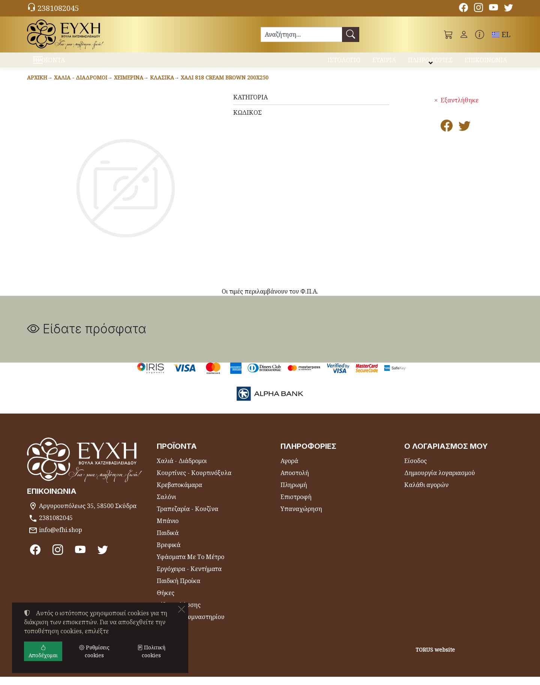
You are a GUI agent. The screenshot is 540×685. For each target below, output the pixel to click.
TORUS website (435, 657)
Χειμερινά (128, 85)
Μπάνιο (167, 529)
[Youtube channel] (493, 8)
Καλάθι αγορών (426, 493)
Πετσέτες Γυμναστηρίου (191, 625)
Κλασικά (162, 85)
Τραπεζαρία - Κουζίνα (187, 517)
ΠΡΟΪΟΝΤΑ (67, 64)
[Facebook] (463, 8)
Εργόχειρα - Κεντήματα (189, 577)
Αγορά (289, 469)
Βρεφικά (168, 553)
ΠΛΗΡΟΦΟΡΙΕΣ (430, 63)
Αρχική (37, 85)
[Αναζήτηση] (301, 34)
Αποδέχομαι (43, 651)
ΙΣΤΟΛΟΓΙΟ (343, 63)
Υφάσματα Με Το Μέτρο (190, 565)
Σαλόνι (166, 505)
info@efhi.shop (60, 538)
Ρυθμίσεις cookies (56, 674)
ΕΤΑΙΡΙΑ (384, 63)
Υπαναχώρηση (301, 517)
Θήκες (165, 601)
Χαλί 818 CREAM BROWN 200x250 (224, 85)
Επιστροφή (296, 505)
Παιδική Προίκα (178, 589)
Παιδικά (167, 541)
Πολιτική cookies (151, 651)
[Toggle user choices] (464, 34)
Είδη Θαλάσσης (179, 613)
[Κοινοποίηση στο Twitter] (465, 136)
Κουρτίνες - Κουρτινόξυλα (194, 481)
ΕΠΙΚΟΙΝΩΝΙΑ (486, 63)
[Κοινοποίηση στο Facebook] (447, 136)
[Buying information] (480, 34)
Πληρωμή (293, 493)
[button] (448, 34)
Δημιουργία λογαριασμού (439, 481)
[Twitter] (508, 8)
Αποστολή (294, 481)
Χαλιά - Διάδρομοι (80, 85)
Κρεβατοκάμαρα (179, 493)
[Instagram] (478, 8)
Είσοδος (415, 469)
